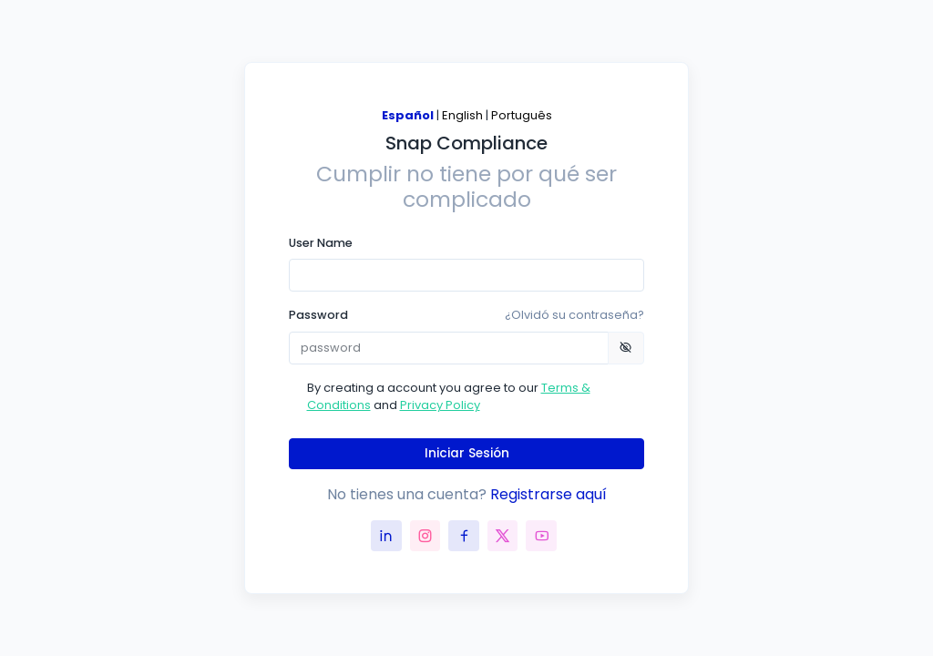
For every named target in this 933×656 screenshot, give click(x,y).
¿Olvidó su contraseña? (574, 315)
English (462, 115)
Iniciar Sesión (467, 453)
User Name (321, 243)
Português (521, 115)
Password (466, 314)
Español (408, 115)
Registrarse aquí (548, 494)
